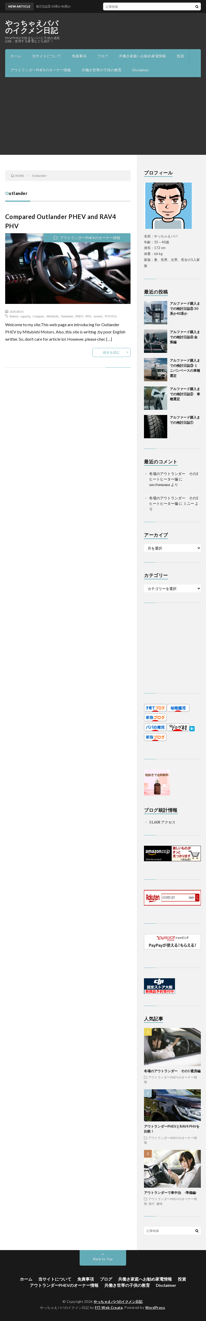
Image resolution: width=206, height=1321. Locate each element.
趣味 (159, 1203)
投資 (180, 56)
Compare (38, 316)
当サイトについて (46, 56)
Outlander (67, 316)
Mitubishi (52, 316)
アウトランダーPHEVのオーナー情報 (41, 70)
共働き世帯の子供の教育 (101, 70)
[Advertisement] (103, 116)
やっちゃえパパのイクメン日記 (32, 26)
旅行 (152, 1203)
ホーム (15, 56)
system (98, 316)
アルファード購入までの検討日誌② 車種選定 (185, 394)
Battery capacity (20, 316)
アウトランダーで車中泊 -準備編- (170, 1193)
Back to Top (103, 1259)
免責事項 (79, 56)
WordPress (155, 1307)
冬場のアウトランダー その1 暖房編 (172, 1071)
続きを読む (111, 352)
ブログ (102, 56)
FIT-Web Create (109, 1307)
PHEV (79, 316)
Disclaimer (140, 70)
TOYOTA (110, 316)
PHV (88, 316)
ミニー (188, 503)
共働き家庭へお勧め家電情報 (142, 56)
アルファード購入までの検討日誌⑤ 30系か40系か (185, 308)
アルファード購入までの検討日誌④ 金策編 (185, 337)
